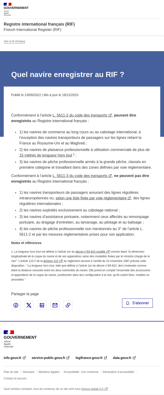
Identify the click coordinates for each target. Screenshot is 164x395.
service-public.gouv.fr (48, 358)
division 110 (50, 261)
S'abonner (137, 303)
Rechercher (148, 5)
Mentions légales (48, 372)
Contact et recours (15, 378)
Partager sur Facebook (15, 305)
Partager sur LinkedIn (42, 305)
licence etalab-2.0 (92, 389)
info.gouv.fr (12, 358)
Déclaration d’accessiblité (118, 372)
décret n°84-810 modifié (90, 251)
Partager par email (55, 305)
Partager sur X (29, 305)
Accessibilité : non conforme (81, 372)
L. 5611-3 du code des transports (80, 176)
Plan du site (11, 372)
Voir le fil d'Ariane (14, 41)
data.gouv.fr (122, 358)
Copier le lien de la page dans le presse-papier (68, 305)
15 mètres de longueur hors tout (45, 155)
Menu (157, 5)
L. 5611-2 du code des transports (80, 115)
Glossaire (28, 372)
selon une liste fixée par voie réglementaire (91, 198)
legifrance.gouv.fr (88, 358)
